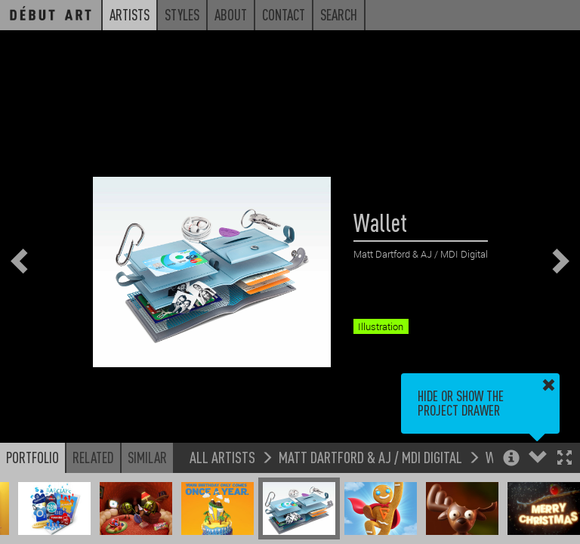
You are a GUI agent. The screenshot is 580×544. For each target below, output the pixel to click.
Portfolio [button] (32, 457)
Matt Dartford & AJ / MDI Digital (370, 457)
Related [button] (93, 457)
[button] (564, 459)
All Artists (222, 457)
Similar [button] (147, 457)
